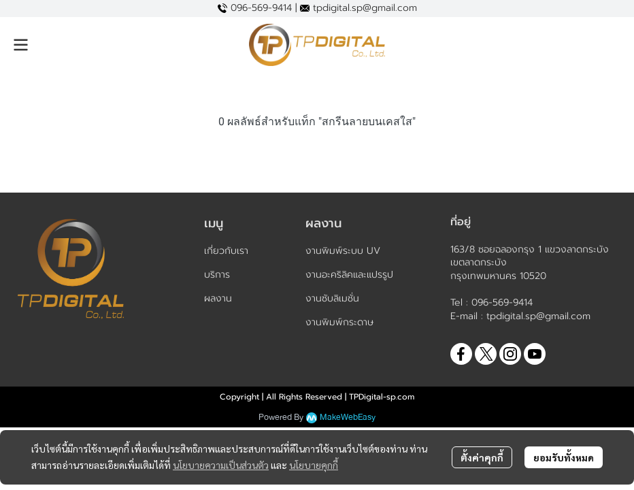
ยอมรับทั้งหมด (563, 457)
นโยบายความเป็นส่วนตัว (221, 465)
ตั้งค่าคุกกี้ (482, 457)
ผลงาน (218, 298)
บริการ (217, 274)
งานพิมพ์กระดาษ (339, 322)
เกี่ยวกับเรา (226, 251)
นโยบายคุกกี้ (313, 465)
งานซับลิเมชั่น (332, 298)
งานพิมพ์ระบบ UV (342, 251)
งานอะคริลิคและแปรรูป (349, 274)
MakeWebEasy (348, 417)
